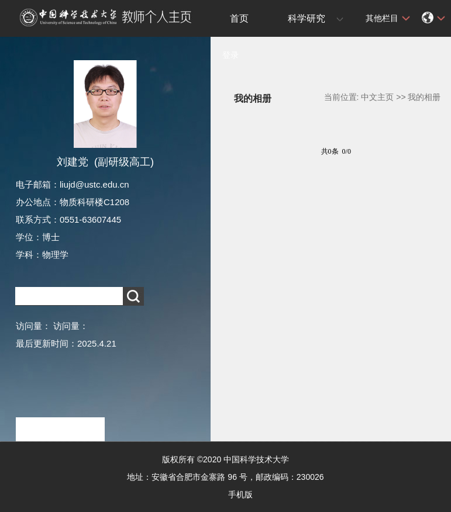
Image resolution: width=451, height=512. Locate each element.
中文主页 (377, 97)
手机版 (240, 494)
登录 (230, 55)
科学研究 (306, 18)
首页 (239, 18)
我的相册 (424, 97)
